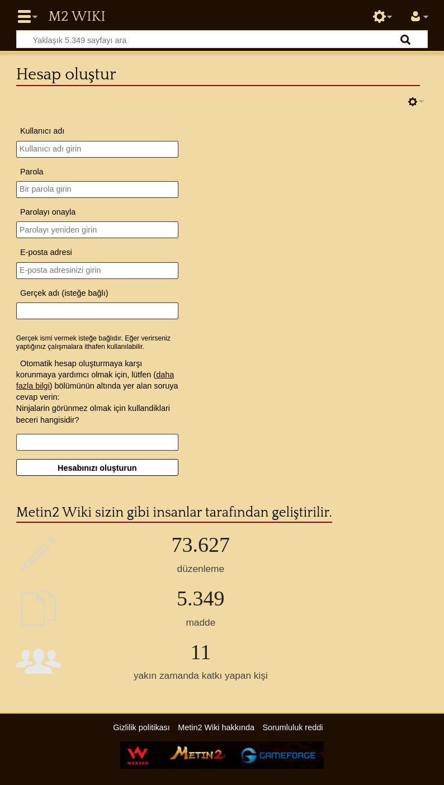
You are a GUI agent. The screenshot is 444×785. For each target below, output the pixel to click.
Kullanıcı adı (42, 130)
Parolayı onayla (47, 211)
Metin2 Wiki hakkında (216, 727)
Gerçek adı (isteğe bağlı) (64, 293)
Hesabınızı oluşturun (97, 468)
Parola (32, 171)
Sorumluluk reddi (292, 727)
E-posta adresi (46, 252)
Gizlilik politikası (141, 727)
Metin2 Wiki (76, 16)
